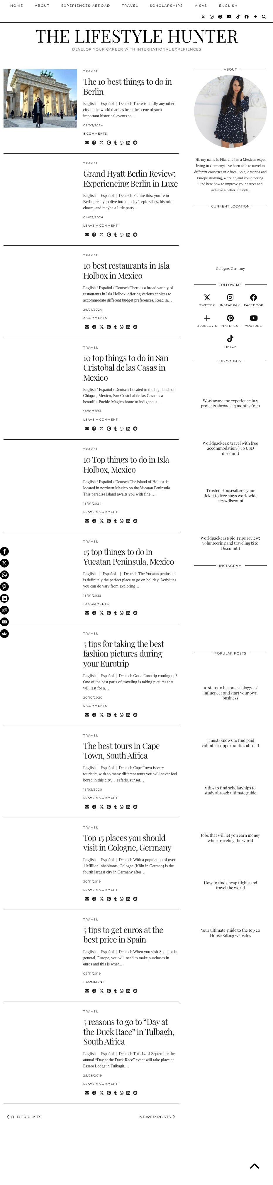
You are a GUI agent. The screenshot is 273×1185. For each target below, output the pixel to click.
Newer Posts (157, 1116)
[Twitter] (203, 16)
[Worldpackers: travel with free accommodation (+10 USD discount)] (230, 435)
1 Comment (93, 982)
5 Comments (95, 706)
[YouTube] (229, 16)
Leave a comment (100, 225)
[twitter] (207, 300)
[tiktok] (230, 341)
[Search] (264, 16)
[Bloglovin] (255, 16)
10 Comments (96, 604)
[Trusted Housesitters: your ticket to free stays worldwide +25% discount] (230, 483)
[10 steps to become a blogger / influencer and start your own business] (230, 680)
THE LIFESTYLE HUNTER (136, 35)
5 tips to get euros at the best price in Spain (123, 934)
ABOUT (42, 6)
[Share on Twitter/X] (101, 143)
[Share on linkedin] (128, 143)
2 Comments (95, 318)
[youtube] (253, 321)
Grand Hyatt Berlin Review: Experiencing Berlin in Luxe (130, 178)
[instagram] (230, 300)
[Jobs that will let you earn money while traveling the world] (230, 822)
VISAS (201, 6)
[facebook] (253, 300)
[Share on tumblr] (115, 143)
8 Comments (95, 133)
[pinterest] (230, 321)
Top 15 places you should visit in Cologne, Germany (127, 842)
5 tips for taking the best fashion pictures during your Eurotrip (123, 653)
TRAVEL (130, 6)
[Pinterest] (220, 16)
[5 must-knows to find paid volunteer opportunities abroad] (230, 728)
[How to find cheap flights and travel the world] (230, 870)
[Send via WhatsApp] (121, 143)
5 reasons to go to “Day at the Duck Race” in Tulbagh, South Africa (128, 1031)
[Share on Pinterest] (109, 143)
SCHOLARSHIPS (166, 6)
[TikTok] (238, 16)
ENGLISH (228, 6)
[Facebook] (247, 16)
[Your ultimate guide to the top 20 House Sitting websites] (230, 917)
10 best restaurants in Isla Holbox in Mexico (126, 270)
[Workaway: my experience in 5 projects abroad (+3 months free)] (230, 388)
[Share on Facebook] (94, 143)
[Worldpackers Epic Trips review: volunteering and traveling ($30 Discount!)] (230, 530)
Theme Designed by (241, 1178)
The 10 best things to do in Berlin (127, 86)
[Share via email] (87, 143)
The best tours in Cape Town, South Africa (121, 750)
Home (16, 6)
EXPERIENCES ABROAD (85, 6)
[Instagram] (212, 16)
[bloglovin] (207, 321)
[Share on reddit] (135, 143)
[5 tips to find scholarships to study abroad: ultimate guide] (230, 775)
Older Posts (24, 1116)
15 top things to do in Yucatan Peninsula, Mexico (128, 556)
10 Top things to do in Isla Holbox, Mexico (126, 464)
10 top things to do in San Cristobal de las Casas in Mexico (125, 367)
